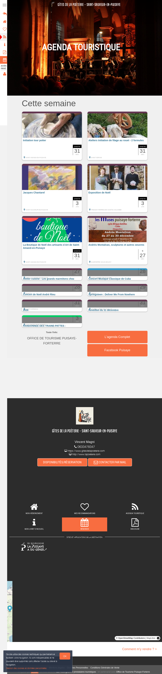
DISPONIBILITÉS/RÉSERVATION (63, 462)
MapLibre (151, 638)
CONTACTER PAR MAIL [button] (111, 462)
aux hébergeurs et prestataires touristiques (77, 672)
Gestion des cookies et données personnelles (26, 668)
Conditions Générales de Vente (105, 668)
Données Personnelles (78, 668)
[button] (53, 137)
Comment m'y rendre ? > (139, 649)
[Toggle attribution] (158, 638)
